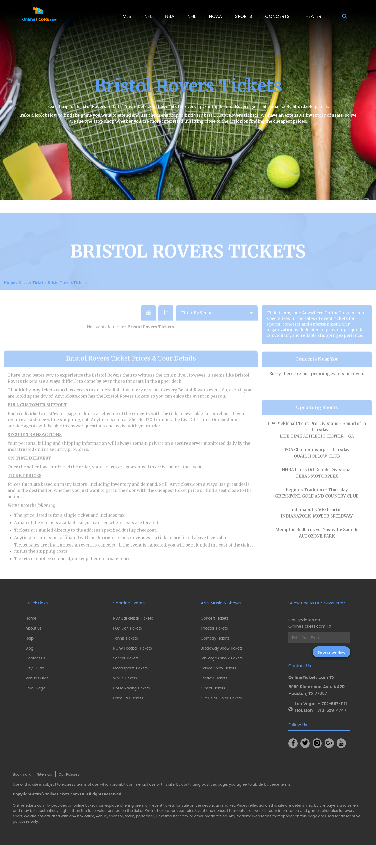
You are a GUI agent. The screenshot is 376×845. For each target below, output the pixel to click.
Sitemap (44, 774)
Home (31, 618)
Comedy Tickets (215, 638)
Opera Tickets (213, 688)
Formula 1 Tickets (128, 698)
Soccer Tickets (126, 658)
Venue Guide (37, 678)
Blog (29, 648)
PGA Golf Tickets (127, 628)
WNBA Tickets (125, 678)
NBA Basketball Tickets (133, 618)
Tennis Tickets (125, 638)
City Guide (35, 668)
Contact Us (35, 658)
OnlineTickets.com (62, 794)
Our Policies (69, 774)
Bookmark (22, 774)
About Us (33, 628)
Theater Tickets (214, 628)
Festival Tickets (214, 678)
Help (30, 638)
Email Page (35, 688)
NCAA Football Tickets (132, 648)
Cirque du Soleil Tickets (221, 698)
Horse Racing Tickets (131, 688)
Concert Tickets (215, 618)
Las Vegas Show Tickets (222, 658)
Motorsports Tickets (130, 668)
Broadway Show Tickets (222, 648)
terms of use (87, 784)
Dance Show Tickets (218, 668)
